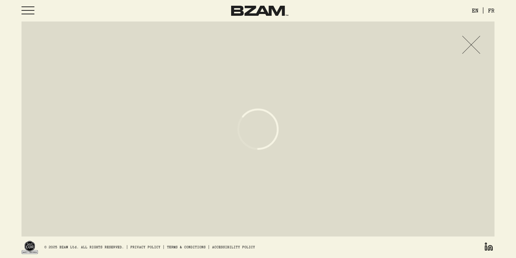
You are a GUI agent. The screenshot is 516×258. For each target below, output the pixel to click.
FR (491, 10)
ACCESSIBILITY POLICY (233, 247)
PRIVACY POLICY (145, 247)
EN (475, 10)
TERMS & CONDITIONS (186, 247)
